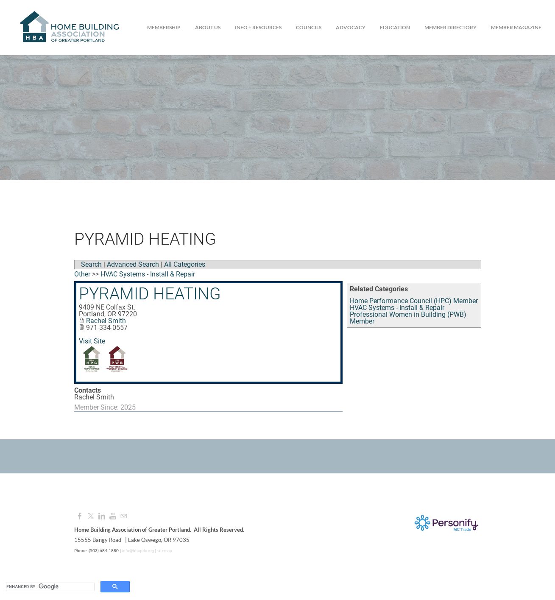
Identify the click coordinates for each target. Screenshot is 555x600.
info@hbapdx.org (137, 550)
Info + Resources (258, 27)
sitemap (164, 550)
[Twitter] (90, 516)
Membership (164, 27)
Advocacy (350, 27)
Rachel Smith (106, 321)
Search (91, 264)
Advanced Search (133, 264)
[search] (49, 587)
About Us (207, 27)
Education (395, 27)
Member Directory (450, 27)
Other (82, 274)
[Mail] (123, 516)
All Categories (184, 264)
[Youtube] (112, 516)
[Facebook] (79, 516)
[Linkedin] (101, 516)
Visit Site (92, 341)
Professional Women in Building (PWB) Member (408, 317)
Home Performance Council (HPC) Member (414, 301)
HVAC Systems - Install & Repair (397, 308)
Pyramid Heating (150, 294)
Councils (308, 27)
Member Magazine (516, 27)
